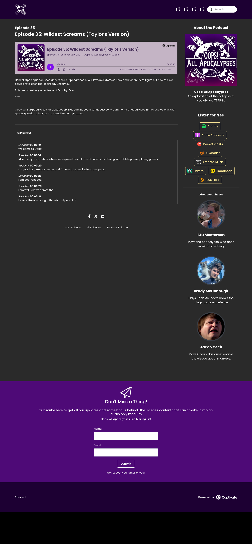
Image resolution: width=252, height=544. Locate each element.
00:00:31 (35, 198)
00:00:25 (35, 178)
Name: (98, 460)
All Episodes (93, 229)
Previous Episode (117, 229)
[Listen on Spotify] (209, 131)
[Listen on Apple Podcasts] (209, 142)
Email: (97, 477)
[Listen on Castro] (209, 188)
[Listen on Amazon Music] (209, 177)
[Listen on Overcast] (209, 165)
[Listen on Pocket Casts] (209, 154)
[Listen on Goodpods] (209, 200)
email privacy (136, 504)
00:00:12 (35, 147)
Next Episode (73, 229)
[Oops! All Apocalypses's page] (178, 10)
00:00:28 (36, 188)
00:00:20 (36, 168)
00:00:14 (35, 157)
